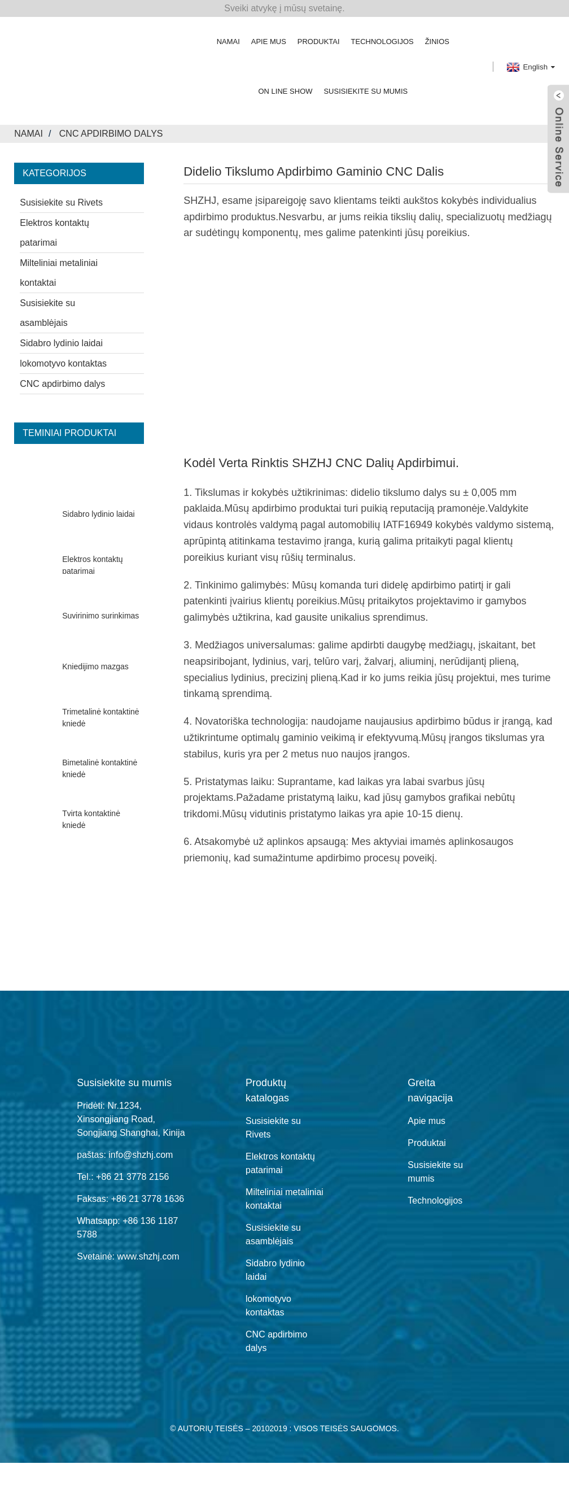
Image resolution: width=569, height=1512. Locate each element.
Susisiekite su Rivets (61, 202)
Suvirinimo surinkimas (100, 616)
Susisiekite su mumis (365, 91)
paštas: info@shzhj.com (125, 1155)
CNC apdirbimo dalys (111, 133)
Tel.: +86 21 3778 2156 (123, 1177)
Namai (228, 41)
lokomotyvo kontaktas (63, 363)
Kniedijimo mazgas (95, 667)
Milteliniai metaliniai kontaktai (59, 272)
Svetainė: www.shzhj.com (128, 1256)
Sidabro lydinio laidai (61, 343)
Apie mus (268, 41)
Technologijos (382, 41)
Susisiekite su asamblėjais (47, 313)
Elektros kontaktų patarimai (54, 232)
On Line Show (285, 91)
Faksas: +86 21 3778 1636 (130, 1199)
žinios (437, 41)
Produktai (318, 41)
